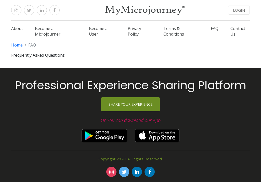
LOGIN (239, 10)
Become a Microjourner (47, 31)
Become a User (98, 31)
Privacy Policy (134, 31)
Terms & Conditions (173, 31)
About (17, 28)
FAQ (214, 28)
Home (17, 45)
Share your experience (130, 104)
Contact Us (237, 31)
